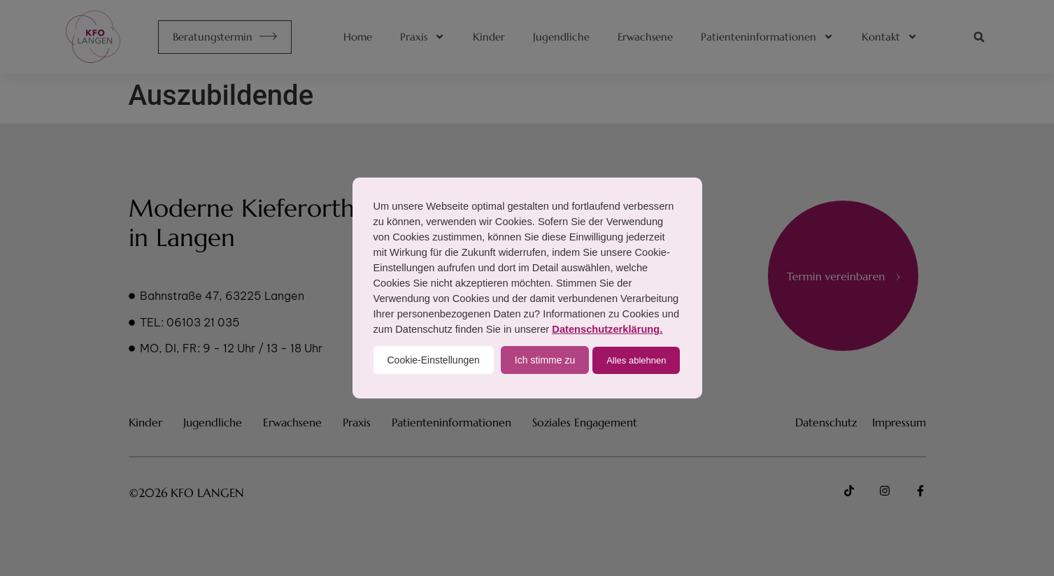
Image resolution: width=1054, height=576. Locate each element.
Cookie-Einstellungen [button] (433, 360)
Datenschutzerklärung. (607, 329)
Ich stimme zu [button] (545, 360)
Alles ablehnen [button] (636, 360)
